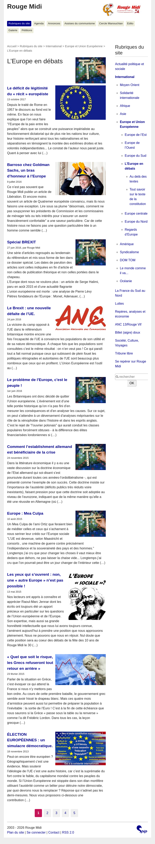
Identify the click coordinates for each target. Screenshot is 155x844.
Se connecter (36, 832)
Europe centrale (136, 213)
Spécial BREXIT (21, 242)
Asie (123, 114)
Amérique (127, 244)
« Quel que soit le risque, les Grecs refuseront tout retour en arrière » (30, 663)
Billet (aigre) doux (127, 332)
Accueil (11, 46)
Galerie (12, 30)
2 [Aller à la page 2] (47, 813)
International (54, 46)
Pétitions (27, 30)
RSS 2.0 (68, 832)
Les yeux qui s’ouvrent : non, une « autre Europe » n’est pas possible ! (35, 580)
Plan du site (15, 832)
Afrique (125, 106)
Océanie (126, 281)
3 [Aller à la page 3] (56, 813)
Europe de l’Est (136, 134)
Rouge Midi (24, 6)
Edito (130, 23)
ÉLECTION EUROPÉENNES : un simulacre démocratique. (30, 740)
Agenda (39, 23)
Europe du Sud (135, 155)
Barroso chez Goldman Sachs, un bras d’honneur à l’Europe (28, 170)
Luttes (119, 303)
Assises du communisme (79, 23)
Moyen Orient (129, 85)
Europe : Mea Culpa (25, 513)
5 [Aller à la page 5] (74, 813)
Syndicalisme (129, 252)
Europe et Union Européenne (84, 46)
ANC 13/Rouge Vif (128, 324)
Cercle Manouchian (111, 23)
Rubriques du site (19, 23)
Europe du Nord (136, 221)
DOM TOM (127, 260)
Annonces (54, 23)
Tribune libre (124, 353)
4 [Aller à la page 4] (65, 813)
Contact (53, 832)
